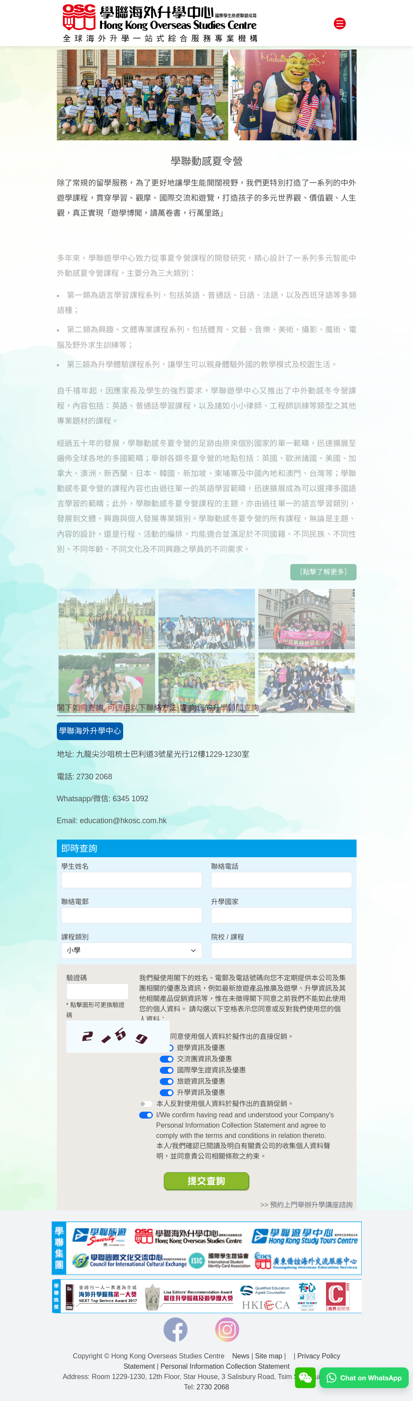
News (240, 1356)
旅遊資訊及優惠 (201, 1081)
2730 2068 (212, 1387)
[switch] (167, 1059)
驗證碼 (76, 978)
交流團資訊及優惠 (204, 1059)
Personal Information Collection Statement (225, 1366)
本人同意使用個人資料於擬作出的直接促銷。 (225, 1036)
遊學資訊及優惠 (201, 1047)
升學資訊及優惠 (201, 1092)
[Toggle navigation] (340, 23)
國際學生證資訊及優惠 (211, 1070)
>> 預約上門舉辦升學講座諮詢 (306, 1205)
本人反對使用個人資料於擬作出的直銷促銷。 (225, 1103)
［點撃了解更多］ (323, 589)
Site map (268, 1356)
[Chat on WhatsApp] (364, 1377)
